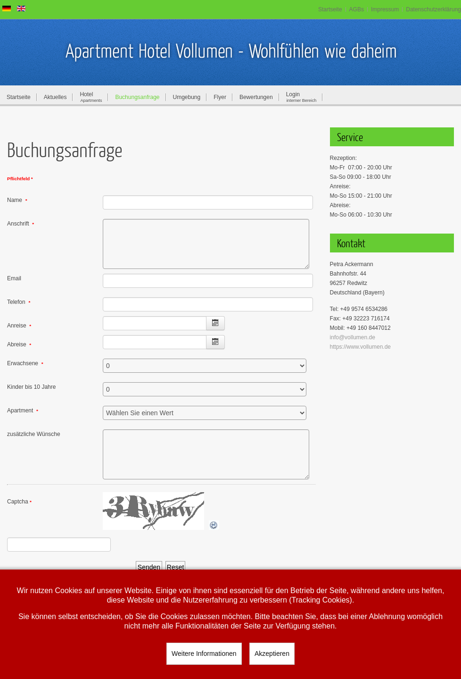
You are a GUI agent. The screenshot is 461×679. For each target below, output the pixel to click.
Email (14, 278)
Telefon (18, 302)
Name (17, 200)
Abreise (19, 344)
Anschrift (20, 223)
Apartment (22, 410)
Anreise (19, 325)
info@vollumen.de (352, 337)
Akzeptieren (272, 653)
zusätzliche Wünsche (33, 434)
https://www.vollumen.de (360, 347)
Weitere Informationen (204, 653)
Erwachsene (25, 363)
